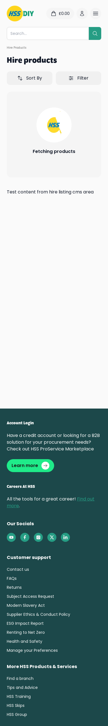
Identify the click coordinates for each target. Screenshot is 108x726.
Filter (78, 78)
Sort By (29, 78)
